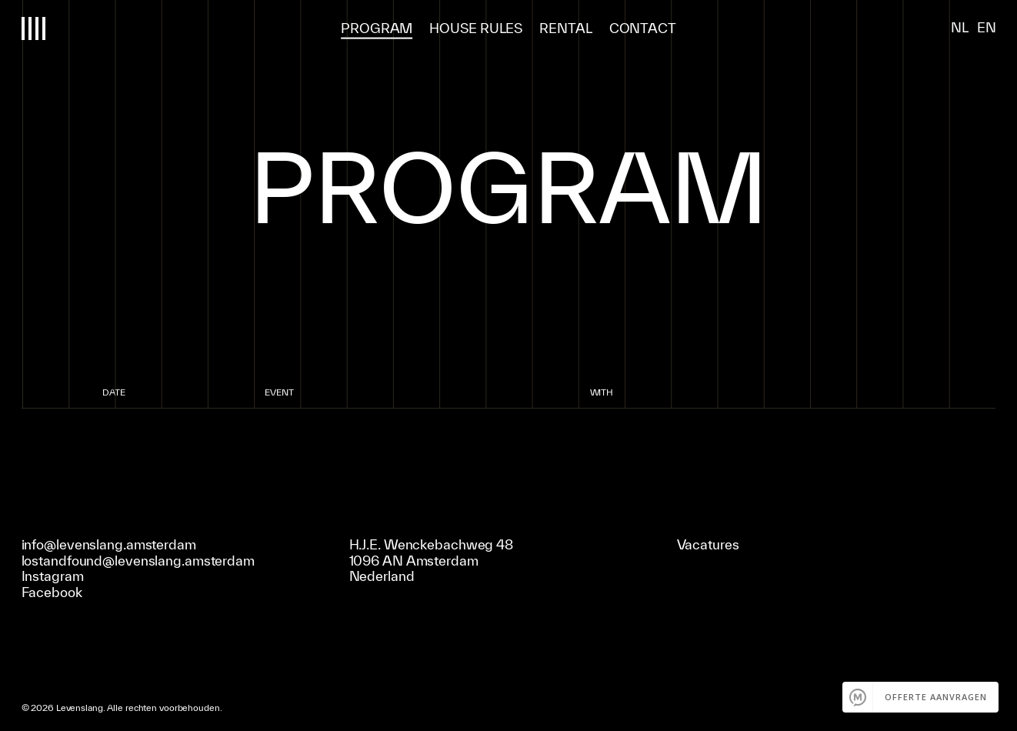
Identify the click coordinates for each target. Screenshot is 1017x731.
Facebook (52, 591)
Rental (565, 27)
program (376, 27)
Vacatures (708, 544)
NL (960, 27)
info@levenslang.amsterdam (109, 544)
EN (986, 27)
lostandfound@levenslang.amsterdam (138, 560)
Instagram (53, 575)
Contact (642, 27)
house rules (475, 27)
